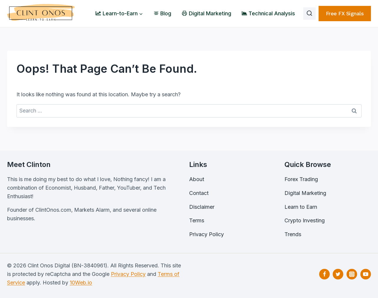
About (196, 179)
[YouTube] (365, 274)
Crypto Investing (304, 220)
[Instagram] (352, 274)
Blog (162, 13)
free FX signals (345, 13)
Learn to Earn (300, 207)
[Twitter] (338, 274)
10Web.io (81, 282)
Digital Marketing (206, 13)
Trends (292, 234)
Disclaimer (201, 207)
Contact (199, 193)
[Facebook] (324, 274)
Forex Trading (301, 179)
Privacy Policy (206, 234)
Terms (196, 220)
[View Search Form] (309, 13)
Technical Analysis (268, 13)
